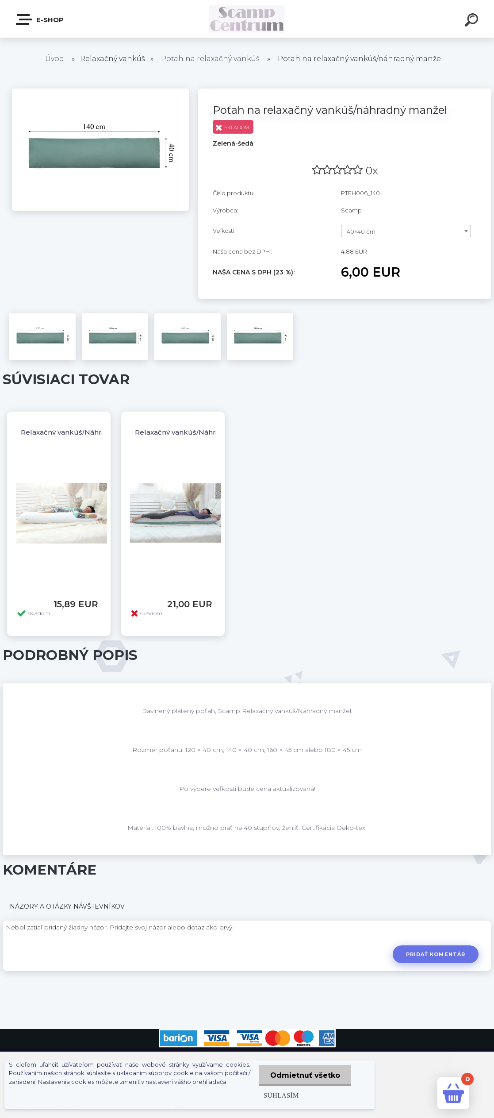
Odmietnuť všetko (305, 1075)
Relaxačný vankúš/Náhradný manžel (83, 432)
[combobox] (406, 231)
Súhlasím (281, 1095)
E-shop (40, 19)
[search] (473, 21)
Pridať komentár (436, 954)
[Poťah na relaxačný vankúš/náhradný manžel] (100, 92)
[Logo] (247, 19)
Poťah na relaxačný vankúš (210, 58)
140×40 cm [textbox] (360, 231)
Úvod (54, 58)
